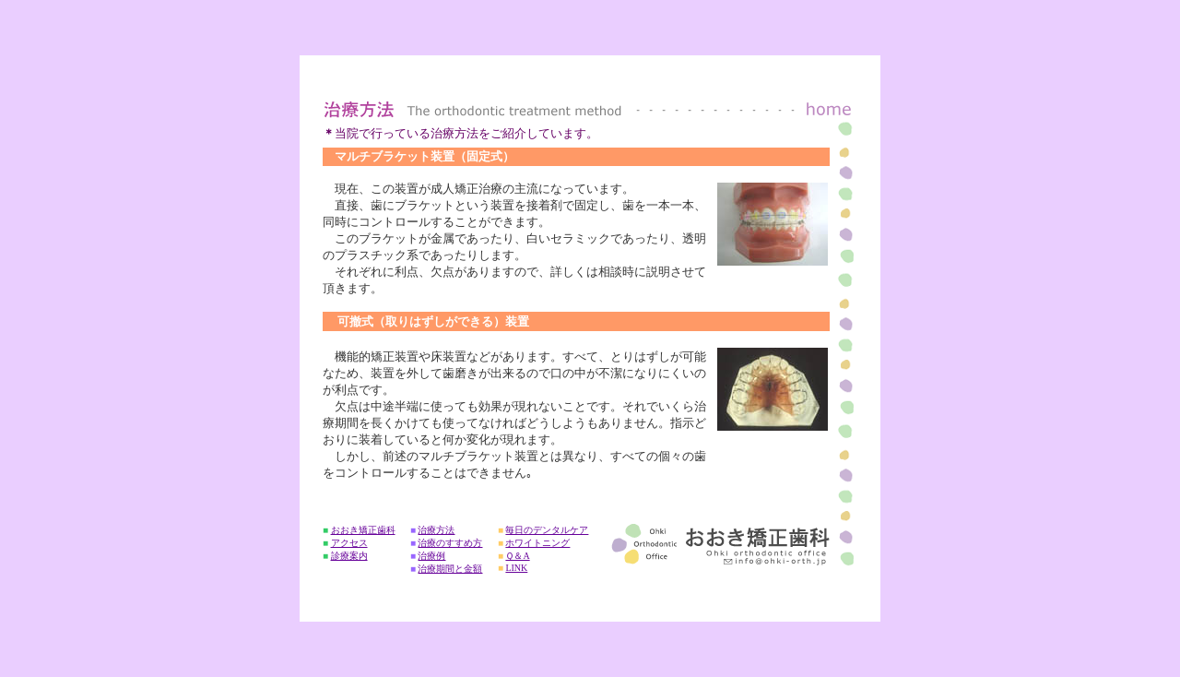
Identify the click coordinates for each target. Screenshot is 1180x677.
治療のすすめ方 (450, 543)
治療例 (431, 556)
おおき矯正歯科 (363, 530)
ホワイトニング (537, 543)
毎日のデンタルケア (546, 530)
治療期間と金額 (450, 569)
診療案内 (349, 556)
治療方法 (436, 530)
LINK (516, 568)
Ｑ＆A (517, 556)
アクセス (349, 543)
